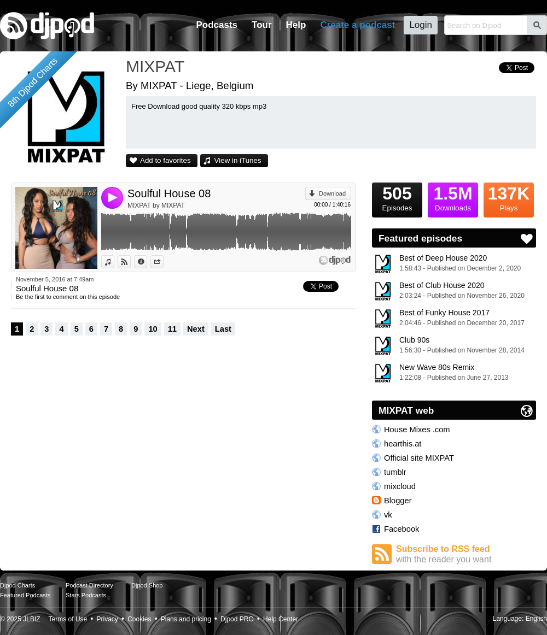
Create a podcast (357, 25)
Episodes (397, 197)
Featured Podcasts (25, 595)
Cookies (139, 619)
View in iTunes (237, 160)
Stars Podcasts (86, 595)
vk (388, 514)
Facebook (401, 529)
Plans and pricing (186, 619)
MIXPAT (155, 66)
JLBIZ (31, 619)
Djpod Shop (147, 585)
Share (163, 261)
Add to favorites (165, 160)
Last (223, 329)
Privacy (107, 619)
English (536, 618)
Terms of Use (68, 619)
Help (296, 25)
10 (152, 329)
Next (196, 329)
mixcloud (400, 486)
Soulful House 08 (169, 193)
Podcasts (216, 25)
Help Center (280, 619)
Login (420, 25)
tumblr (395, 472)
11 (172, 329)
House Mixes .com (417, 429)
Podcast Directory (89, 585)
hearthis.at (402, 443)
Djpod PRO (237, 619)
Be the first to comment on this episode (68, 296)
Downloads (453, 197)
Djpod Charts (17, 585)
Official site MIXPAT (419, 458)
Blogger (398, 500)
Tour (262, 25)
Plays (509, 197)
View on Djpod (130, 261)
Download (332, 193)
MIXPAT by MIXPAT (156, 205)
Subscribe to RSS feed (466, 554)
